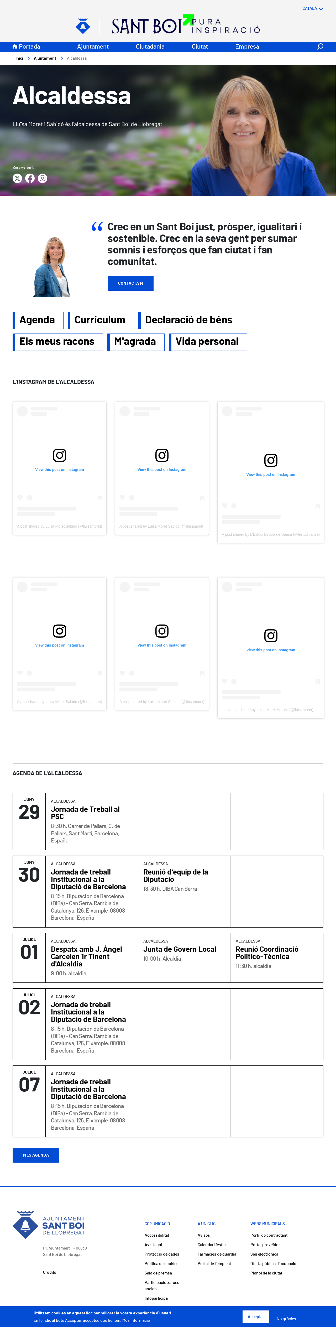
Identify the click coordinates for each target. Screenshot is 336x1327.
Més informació (136, 1320)
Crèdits (49, 1273)
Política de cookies (161, 1264)
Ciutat (200, 47)
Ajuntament (93, 47)
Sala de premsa (158, 1273)
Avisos (204, 1236)
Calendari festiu (212, 1245)
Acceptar (256, 1317)
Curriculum (100, 320)
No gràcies (286, 1319)
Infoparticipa (156, 1299)
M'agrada (135, 342)
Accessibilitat (157, 1236)
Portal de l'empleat (214, 1264)
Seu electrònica (264, 1254)
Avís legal (153, 1245)
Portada (29, 47)
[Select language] (302, 8)
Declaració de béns (189, 320)
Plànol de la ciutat (266, 1273)
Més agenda (36, 1155)
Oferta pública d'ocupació (273, 1264)
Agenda (37, 320)
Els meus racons (56, 342)
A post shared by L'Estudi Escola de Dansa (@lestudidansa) (271, 535)
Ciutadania (150, 47)
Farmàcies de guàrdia (217, 1254)
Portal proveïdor (265, 1245)
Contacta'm (130, 284)
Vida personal (207, 342)
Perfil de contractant (268, 1236)
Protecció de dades (162, 1254)
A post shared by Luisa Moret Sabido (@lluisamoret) (59, 526)
